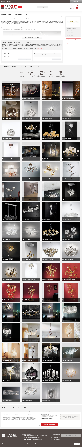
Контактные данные (14, 438)
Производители (42, 7)
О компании (3, 1)
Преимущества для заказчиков (73, 43)
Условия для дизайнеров (73, 39)
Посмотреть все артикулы (24, 58)
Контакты (9, 1)
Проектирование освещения (57, 7)
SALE (20, 7)
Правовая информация (39, 443)
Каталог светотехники (29, 7)
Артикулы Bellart (70, 35)
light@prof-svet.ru (40, 48)
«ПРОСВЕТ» (11, 444)
